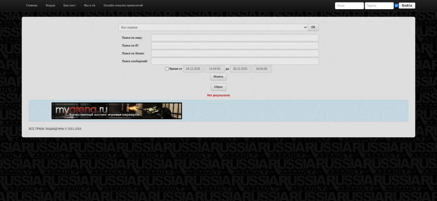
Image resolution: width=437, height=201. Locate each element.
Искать (218, 76)
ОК (313, 27)
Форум (50, 5)
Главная (31, 5)
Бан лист (70, 5)
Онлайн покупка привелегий (123, 5)
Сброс (218, 86)
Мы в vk (89, 5)
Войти (407, 6)
